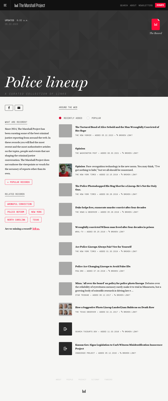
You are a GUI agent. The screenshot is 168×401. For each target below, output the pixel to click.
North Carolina (16, 219)
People (69, 379)
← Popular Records (18, 181)
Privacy (82, 379)
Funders (108, 379)
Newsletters (146, 5)
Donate (160, 5)
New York (36, 211)
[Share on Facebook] (9, 108)
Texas (36, 219)
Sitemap (95, 379)
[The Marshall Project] (28, 5)
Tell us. (36, 228)
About (133, 5)
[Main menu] (5, 5)
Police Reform (15, 211)
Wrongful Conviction (19, 203)
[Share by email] (19, 108)
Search (124, 5)
